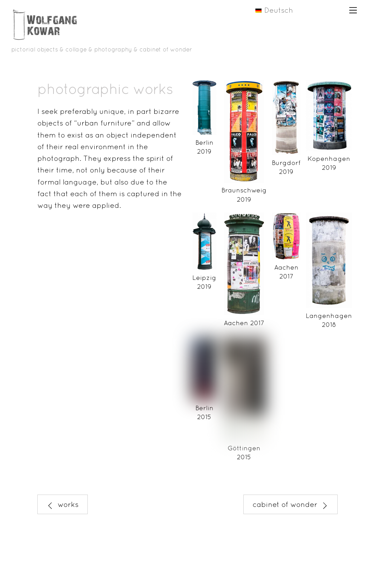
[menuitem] (280, 10)
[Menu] (353, 9)
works (62, 504)
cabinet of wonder (290, 504)
